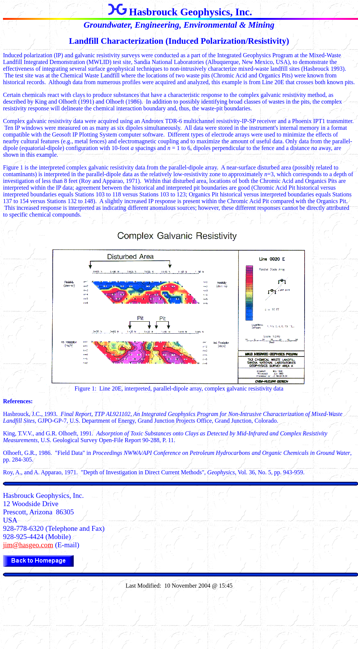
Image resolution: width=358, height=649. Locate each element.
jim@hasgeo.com (28, 545)
